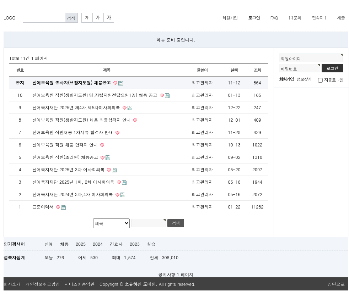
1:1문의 (294, 18)
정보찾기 (304, 79)
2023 (135, 244)
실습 (151, 244)
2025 (81, 244)
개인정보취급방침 (43, 284)
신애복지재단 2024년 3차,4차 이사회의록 (73, 194)
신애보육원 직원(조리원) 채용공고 (66, 157)
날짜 (234, 70)
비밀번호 (289, 69)
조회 (257, 70)
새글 (341, 18)
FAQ (274, 18)
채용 (64, 244)
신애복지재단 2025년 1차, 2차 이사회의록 (74, 182)
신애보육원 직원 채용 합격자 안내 (65, 145)
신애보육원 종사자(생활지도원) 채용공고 (72, 82)
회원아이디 (291, 58)
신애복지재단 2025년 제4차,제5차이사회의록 (77, 107)
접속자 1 (319, 18)
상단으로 (336, 284)
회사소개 (12, 284)
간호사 (116, 244)
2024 (98, 244)
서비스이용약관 (80, 284)
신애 (48, 244)
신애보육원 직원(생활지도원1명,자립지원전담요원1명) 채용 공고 (95, 95)
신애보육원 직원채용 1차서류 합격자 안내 (73, 132)
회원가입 (229, 18)
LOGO (10, 18)
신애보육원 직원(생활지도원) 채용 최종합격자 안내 (82, 120)
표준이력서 (43, 207)
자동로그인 (333, 80)
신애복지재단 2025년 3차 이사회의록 (69, 169)
